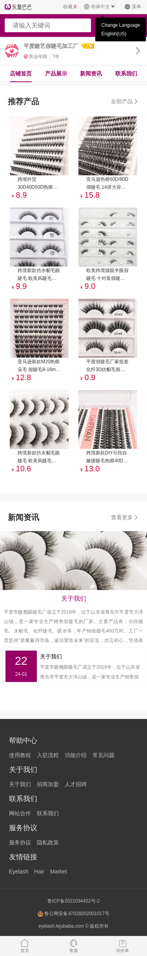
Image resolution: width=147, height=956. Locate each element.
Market (58, 871)
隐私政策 (48, 842)
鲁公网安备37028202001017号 (73, 914)
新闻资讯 (91, 73)
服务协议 (20, 842)
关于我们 (20, 784)
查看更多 (125, 517)
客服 (73, 946)
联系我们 (126, 73)
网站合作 (20, 813)
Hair (39, 871)
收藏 (69, 6)
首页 (24, 946)
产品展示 (56, 73)
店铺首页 (21, 73)
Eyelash (19, 871)
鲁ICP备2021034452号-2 (73, 901)
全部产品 (125, 101)
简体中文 (99, 7)
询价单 (122, 946)
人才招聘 (76, 784)
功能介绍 (76, 755)
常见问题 (103, 755)
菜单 (132, 7)
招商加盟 (48, 784)
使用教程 (20, 755)
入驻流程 (48, 755)
